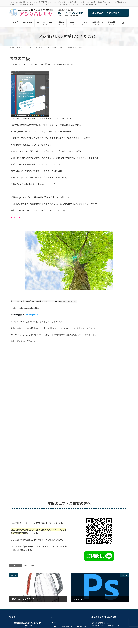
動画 (25, 566)
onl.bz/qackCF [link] (32, 315)
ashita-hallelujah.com (68, 301)
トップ (54, 622)
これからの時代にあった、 (100, 623)
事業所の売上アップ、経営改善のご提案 (105, 626)
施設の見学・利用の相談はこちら (108, 13)
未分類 (31, 566)
